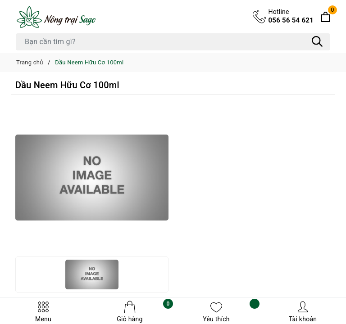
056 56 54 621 (291, 16)
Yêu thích (231, 312)
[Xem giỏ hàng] (325, 17)
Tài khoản (303, 312)
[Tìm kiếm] (317, 42)
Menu (43, 312)
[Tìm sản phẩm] (173, 42)
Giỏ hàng (145, 312)
